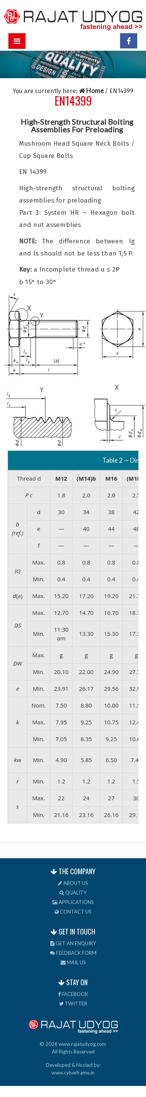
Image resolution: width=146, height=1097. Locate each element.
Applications (73, 902)
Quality (73, 893)
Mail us (73, 962)
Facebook (73, 994)
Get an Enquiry (73, 943)
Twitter (73, 1003)
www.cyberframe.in (73, 1073)
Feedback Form (73, 953)
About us (73, 883)
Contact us (73, 912)
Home (92, 91)
